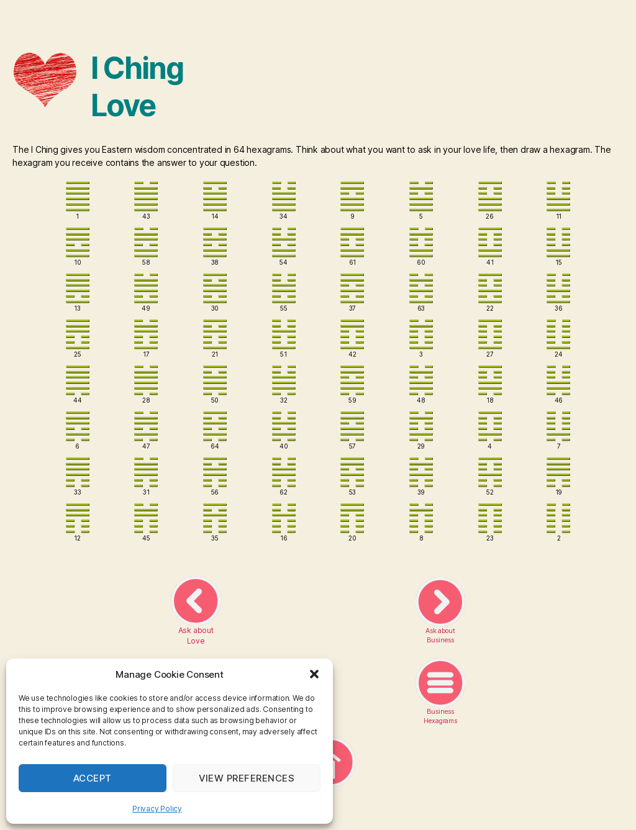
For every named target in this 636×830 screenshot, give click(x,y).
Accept (92, 778)
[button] (314, 674)
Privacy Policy (157, 808)
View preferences (247, 778)
